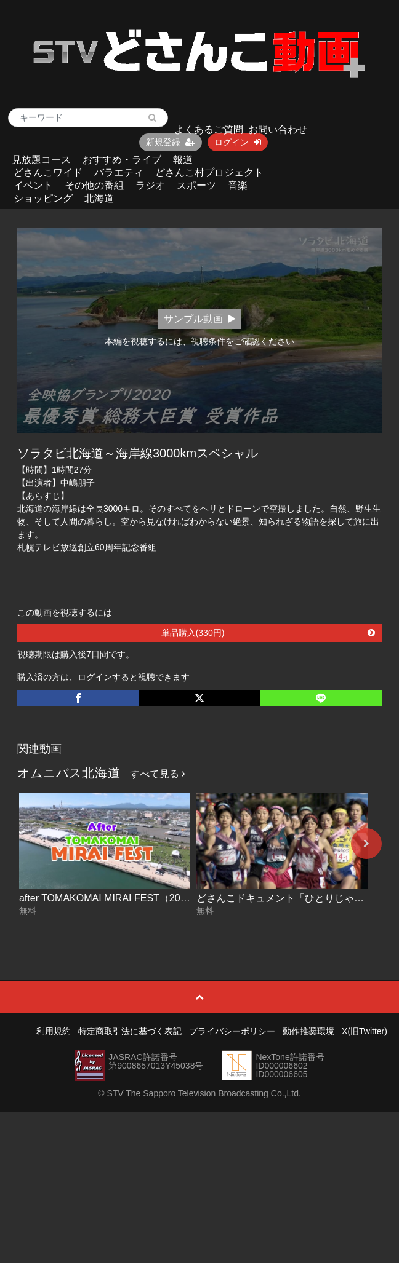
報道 (183, 159)
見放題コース (41, 159)
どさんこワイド (48, 172)
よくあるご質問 (208, 129)
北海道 (99, 198)
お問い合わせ (277, 129)
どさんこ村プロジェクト (209, 172)
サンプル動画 (200, 319)
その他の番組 (94, 185)
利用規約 (53, 1031)
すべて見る (157, 774)
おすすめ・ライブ (122, 159)
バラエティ (118, 172)
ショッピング (43, 198)
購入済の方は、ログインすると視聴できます (103, 677)
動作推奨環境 (308, 1031)
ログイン (237, 142)
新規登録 (170, 142)
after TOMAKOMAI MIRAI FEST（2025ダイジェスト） (139, 898)
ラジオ (150, 185)
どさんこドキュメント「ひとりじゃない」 (290, 898)
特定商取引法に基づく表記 (130, 1031)
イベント (33, 185)
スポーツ (196, 185)
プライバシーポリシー (232, 1031)
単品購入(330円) (268, 633)
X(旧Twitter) (364, 1031)
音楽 (238, 185)
